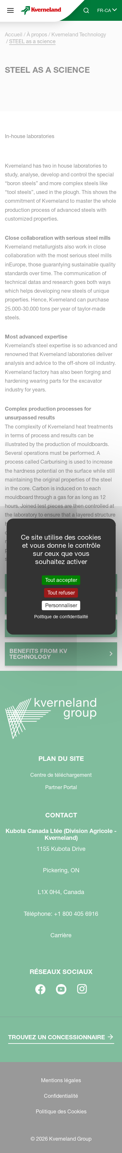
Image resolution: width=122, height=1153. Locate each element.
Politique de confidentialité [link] (61, 617)
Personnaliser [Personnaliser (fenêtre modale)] (61, 605)
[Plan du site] (10, 10)
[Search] (86, 10)
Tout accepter (61, 580)
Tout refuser (61, 592)
